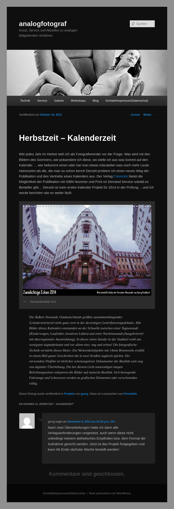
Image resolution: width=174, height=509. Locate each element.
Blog (96, 100)
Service (42, 100)
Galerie (59, 100)
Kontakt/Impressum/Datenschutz (127, 100)
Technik (25, 100)
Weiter (149, 114)
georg (84, 393)
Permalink (130, 393)
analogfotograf (43, 23)
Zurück (133, 114)
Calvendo (121, 176)
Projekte (69, 393)
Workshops (78, 100)
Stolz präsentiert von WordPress (110, 493)
